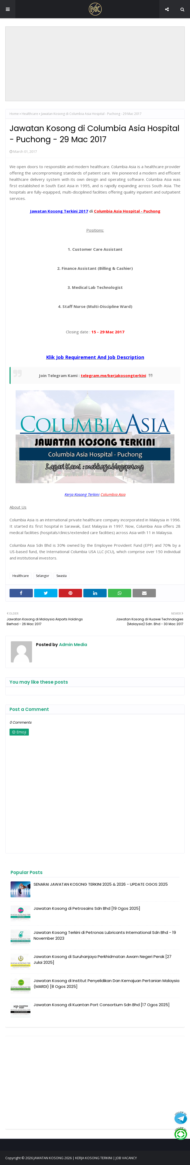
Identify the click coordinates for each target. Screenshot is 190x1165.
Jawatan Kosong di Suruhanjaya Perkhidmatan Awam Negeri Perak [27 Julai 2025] (102, 959)
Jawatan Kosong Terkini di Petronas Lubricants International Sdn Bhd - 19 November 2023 (105, 935)
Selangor (42, 575)
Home (14, 113)
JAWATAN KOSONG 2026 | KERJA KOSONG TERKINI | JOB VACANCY (85, 1157)
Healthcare (30, 113)
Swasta (61, 575)
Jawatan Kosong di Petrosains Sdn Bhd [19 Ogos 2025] (87, 908)
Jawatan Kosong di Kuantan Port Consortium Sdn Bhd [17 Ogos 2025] (102, 1004)
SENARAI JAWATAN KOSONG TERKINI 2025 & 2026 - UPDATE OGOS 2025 (101, 884)
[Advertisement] (95, 64)
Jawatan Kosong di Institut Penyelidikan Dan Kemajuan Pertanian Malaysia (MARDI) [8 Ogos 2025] (106, 983)
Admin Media (72, 645)
